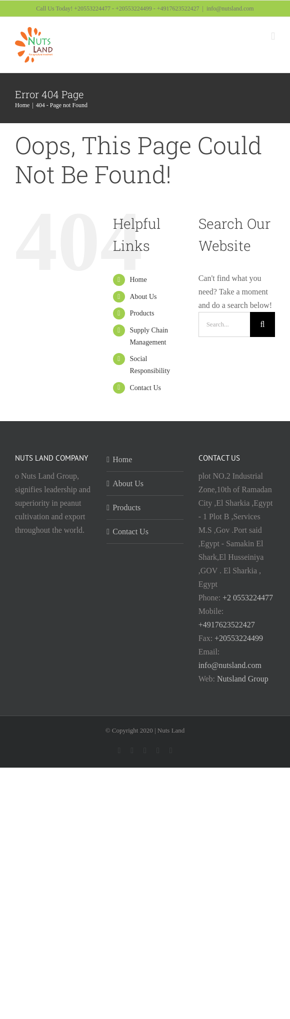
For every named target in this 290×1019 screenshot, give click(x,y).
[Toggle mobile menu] (273, 36)
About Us (143, 296)
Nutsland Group (242, 678)
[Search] (262, 324)
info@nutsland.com (230, 8)
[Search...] (224, 324)
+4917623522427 (226, 624)
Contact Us (145, 388)
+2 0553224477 (247, 597)
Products (142, 313)
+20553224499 (238, 638)
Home (138, 279)
